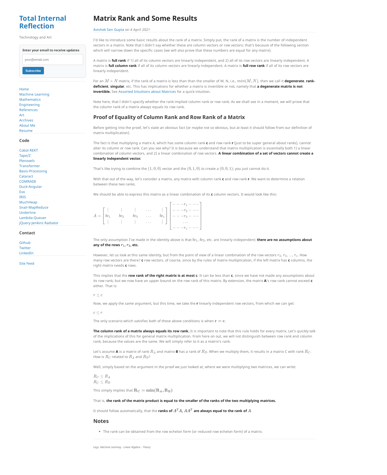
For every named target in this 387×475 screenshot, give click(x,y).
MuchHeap (28, 202)
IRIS (22, 197)
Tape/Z (25, 155)
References (28, 109)
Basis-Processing (33, 171)
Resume (26, 130)
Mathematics (30, 99)
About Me (27, 125)
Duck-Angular (30, 186)
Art (21, 115)
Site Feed (26, 263)
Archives (26, 120)
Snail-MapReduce (33, 207)
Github (25, 242)
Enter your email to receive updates (50, 50)
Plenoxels (27, 160)
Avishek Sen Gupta (108, 29)
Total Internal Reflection (42, 21)
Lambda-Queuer (32, 217)
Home (24, 89)
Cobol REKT (28, 150)
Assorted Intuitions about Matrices (147, 91)
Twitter (25, 247)
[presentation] (111, 81)
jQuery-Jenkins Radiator (38, 222)
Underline (27, 212)
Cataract (26, 176)
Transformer (29, 165)
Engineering (29, 104)
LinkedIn (26, 253)
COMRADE (27, 181)
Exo (22, 191)
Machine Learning (34, 94)
